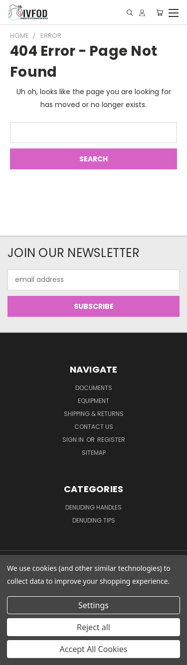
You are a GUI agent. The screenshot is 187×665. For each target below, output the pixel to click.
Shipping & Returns (94, 413)
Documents (93, 388)
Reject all (93, 627)
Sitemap (94, 452)
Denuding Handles (93, 507)
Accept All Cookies (94, 649)
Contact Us (93, 426)
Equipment (93, 401)
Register (111, 439)
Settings (93, 605)
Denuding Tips (93, 520)
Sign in (73, 439)
